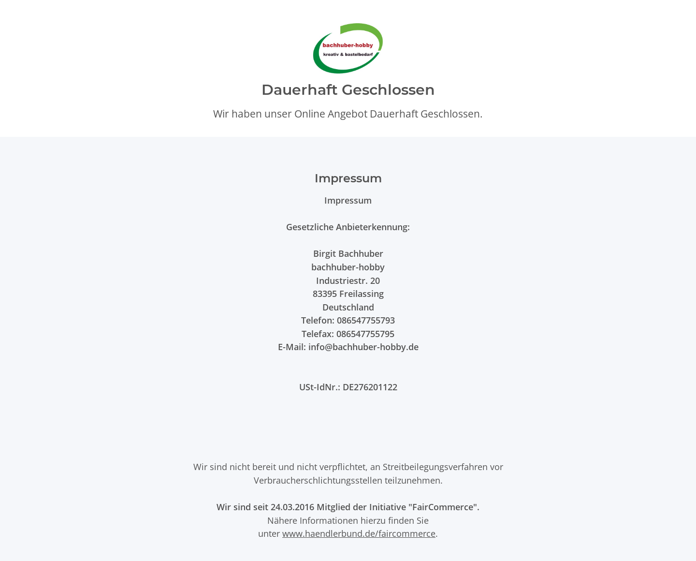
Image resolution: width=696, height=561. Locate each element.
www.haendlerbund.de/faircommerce (358, 533)
